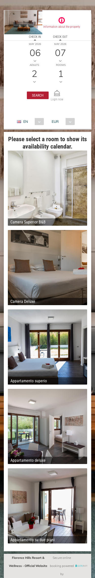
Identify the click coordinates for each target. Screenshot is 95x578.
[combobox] (32, 121)
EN (25, 121)
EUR (55, 121)
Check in (35, 36)
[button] (38, 95)
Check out (60, 36)
